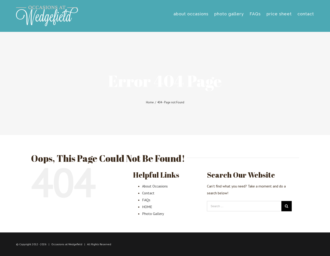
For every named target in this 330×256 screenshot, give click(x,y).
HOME (147, 206)
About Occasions (155, 186)
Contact (148, 193)
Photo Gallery (153, 213)
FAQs (146, 200)
